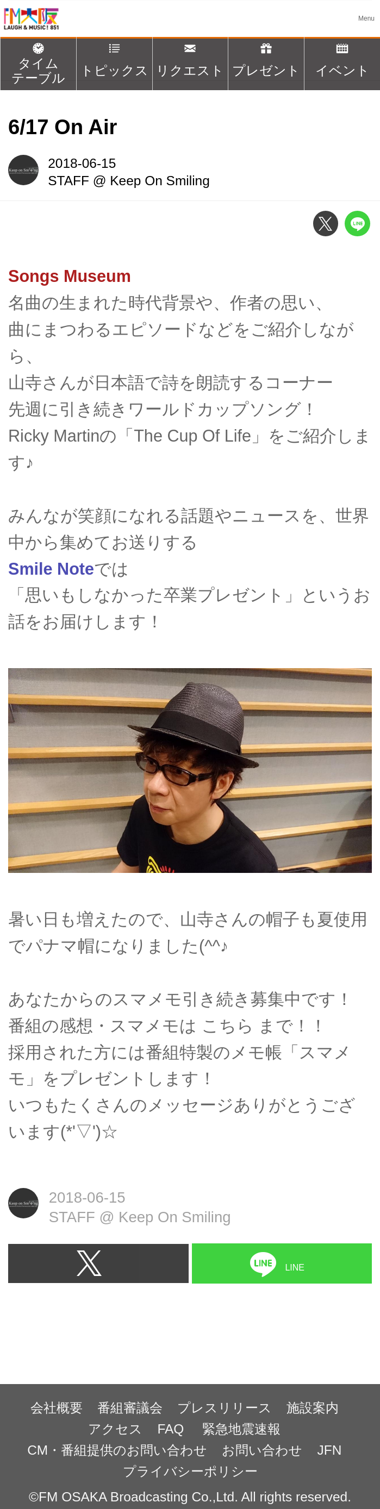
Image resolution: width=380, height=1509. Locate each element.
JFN (329, 1450)
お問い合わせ (262, 1450)
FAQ (172, 1429)
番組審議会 (130, 1407)
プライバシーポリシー (190, 1471)
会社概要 (56, 1407)
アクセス (115, 1429)
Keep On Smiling (160, 180)
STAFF (68, 180)
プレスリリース (224, 1407)
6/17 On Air (62, 127)
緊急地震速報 (241, 1429)
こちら (228, 1025)
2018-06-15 (82, 163)
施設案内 (312, 1407)
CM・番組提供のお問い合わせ (117, 1450)
